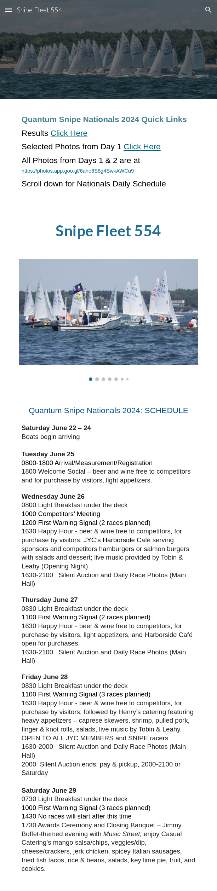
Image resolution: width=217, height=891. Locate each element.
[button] (8, 9)
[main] (108, 155)
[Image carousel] (108, 320)
